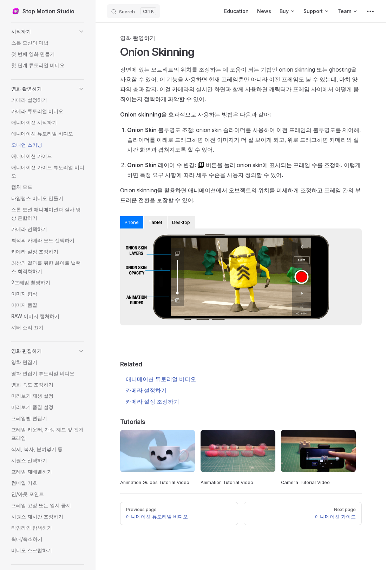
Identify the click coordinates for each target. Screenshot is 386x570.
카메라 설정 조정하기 (152, 401)
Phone (132, 222)
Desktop (181, 222)
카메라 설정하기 (146, 390)
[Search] (133, 11)
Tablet (155, 222)
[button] (47, 31)
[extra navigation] (370, 11)
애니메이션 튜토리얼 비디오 (161, 379)
